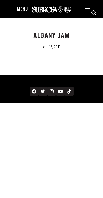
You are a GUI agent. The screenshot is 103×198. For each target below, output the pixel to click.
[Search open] (93, 12)
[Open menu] (10, 9)
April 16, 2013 (51, 47)
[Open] (88, 7)
